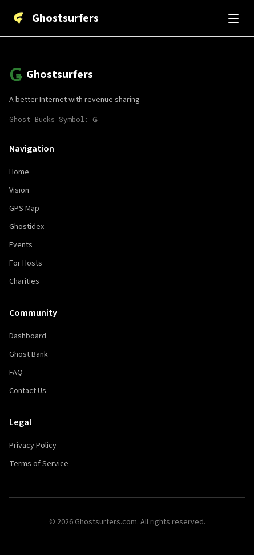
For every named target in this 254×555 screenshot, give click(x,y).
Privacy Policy (33, 445)
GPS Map (24, 208)
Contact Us (27, 391)
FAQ (16, 372)
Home (19, 172)
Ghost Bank (28, 354)
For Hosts (25, 263)
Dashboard (27, 336)
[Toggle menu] (233, 18)
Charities (24, 281)
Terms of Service (38, 464)
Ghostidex (26, 226)
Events (21, 245)
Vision (19, 190)
